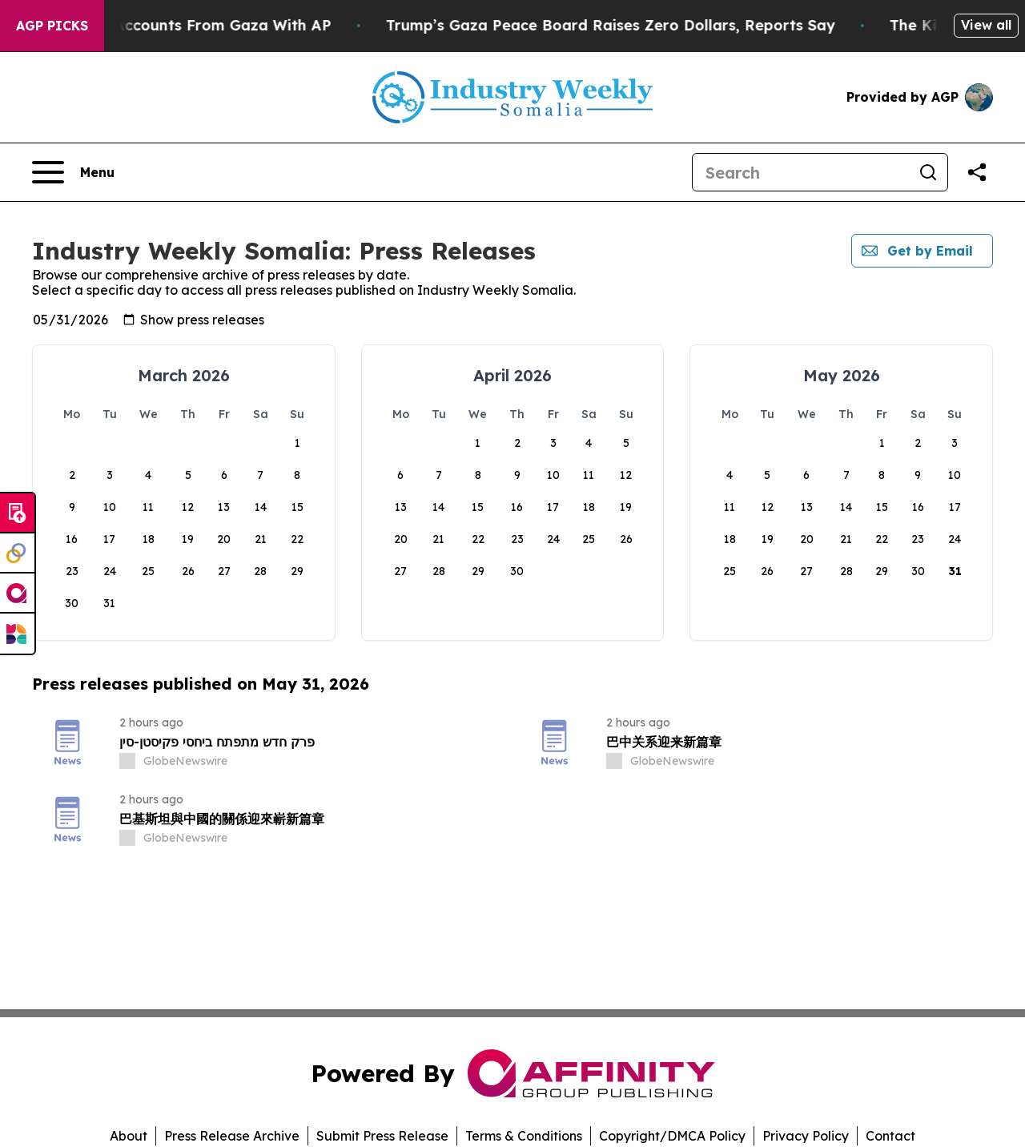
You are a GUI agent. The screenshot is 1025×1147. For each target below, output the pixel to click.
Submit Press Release (382, 1136)
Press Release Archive (231, 1136)
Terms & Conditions (523, 1136)
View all (986, 25)
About (128, 1136)
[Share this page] (977, 172)
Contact (890, 1136)
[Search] (801, 172)
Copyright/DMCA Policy (672, 1136)
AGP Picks (52, 26)
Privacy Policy (805, 1136)
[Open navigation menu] (73, 172)
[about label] (127, 761)
